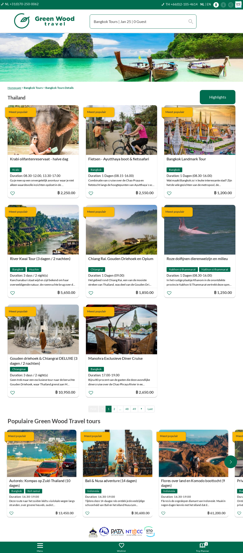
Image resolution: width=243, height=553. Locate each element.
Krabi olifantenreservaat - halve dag (39, 159)
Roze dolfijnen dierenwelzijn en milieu (197, 258)
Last (150, 409)
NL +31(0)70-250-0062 (22, 4)
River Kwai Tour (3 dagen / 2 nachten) (40, 258)
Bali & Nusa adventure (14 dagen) (112, 481)
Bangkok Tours (33, 88)
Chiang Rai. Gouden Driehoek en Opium (120, 258)
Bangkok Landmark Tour (186, 159)
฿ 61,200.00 (217, 513)
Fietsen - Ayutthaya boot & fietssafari (118, 159)
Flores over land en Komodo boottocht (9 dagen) (194, 481)
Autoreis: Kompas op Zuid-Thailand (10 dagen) (40, 481)
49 (134, 409)
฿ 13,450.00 (65, 513)
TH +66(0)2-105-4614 (182, 4)
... (120, 409)
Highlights (217, 97)
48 (127, 409)
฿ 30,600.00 (141, 513)
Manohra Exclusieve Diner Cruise (115, 358)
